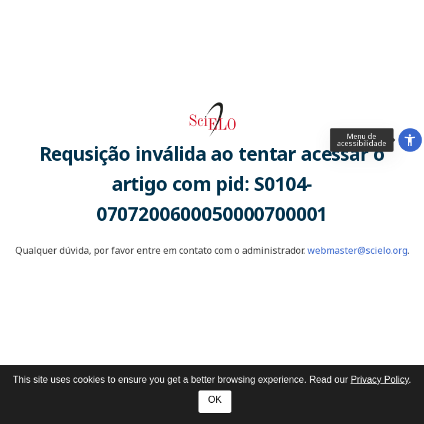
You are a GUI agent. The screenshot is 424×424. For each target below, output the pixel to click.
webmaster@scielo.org (357, 250)
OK (214, 400)
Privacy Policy (379, 380)
